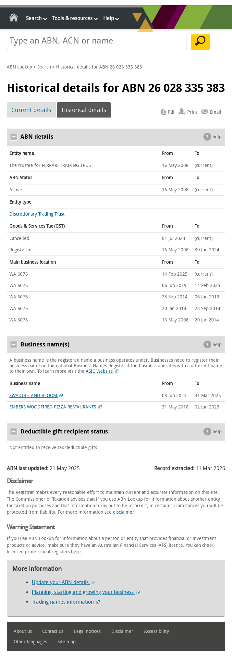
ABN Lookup (19, 67)
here (76, 552)
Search (34, 18)
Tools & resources (72, 18)
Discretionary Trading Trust (37, 214)
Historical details (84, 110)
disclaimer (123, 512)
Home (14, 18)
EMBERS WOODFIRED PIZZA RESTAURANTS (55, 407)
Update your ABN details (63, 582)
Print (192, 112)
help (217, 137)
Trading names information (66, 602)
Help (108, 18)
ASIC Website (102, 371)
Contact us (52, 631)
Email (215, 112)
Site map (66, 642)
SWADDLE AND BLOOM (36, 395)
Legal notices (87, 631)
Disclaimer (122, 631)
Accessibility (156, 631)
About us (23, 631)
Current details (31, 110)
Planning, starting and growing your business (86, 592)
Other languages (30, 642)
